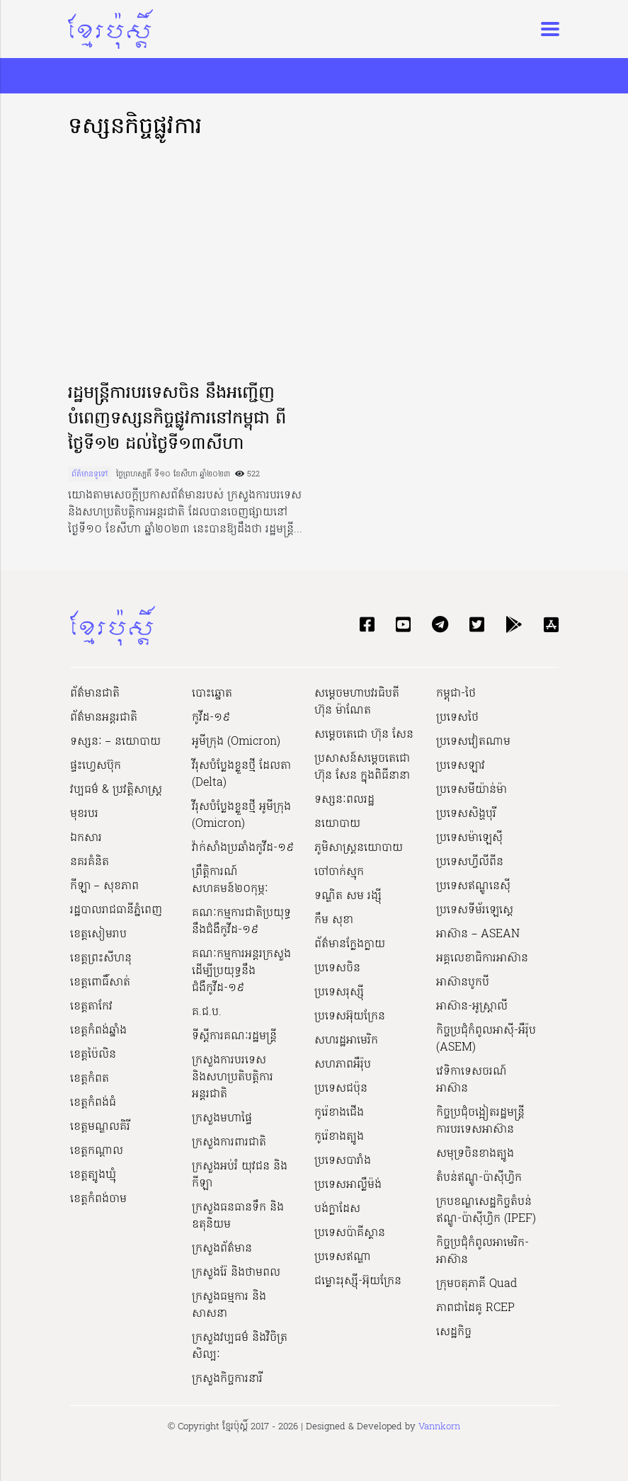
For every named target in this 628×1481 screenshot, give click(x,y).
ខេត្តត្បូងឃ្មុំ (93, 1175)
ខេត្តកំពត (89, 1078)
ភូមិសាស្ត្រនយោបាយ (358, 848)
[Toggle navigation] (546, 29)
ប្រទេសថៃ (457, 717)
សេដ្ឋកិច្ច (454, 1332)
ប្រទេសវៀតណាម (473, 741)
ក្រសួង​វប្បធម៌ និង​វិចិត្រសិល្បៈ (239, 1346)
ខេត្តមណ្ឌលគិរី (100, 1127)
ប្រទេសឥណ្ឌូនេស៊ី (473, 886)
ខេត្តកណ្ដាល (96, 1151)
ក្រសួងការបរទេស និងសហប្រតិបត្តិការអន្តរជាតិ (232, 1077)
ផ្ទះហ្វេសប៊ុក (95, 765)
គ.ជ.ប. (207, 1012)
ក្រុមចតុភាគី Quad (476, 1284)
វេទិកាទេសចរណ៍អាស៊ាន (471, 1080)
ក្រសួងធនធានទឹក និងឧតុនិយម (238, 1216)
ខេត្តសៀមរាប (98, 934)
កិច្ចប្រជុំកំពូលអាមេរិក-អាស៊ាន (482, 1252)
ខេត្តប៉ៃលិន (93, 1054)
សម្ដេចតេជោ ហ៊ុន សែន (363, 734)
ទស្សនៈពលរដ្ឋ (344, 799)
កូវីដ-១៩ (211, 717)
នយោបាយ (337, 824)
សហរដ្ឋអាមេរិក (346, 1040)
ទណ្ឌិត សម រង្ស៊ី (348, 896)
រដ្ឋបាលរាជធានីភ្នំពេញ (116, 910)
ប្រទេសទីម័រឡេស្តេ (474, 910)
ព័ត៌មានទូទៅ (90, 474)
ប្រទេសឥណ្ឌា (342, 1257)
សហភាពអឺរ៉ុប (342, 1064)
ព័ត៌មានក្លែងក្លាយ (349, 944)
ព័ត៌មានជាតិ (95, 693)
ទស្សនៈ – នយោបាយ (115, 741)
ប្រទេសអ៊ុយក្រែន (349, 1016)
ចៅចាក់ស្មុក (339, 872)
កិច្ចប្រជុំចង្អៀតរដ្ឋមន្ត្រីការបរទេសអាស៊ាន (480, 1121)
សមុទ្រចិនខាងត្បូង (475, 1153)
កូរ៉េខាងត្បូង (339, 1136)
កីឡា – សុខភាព (104, 886)
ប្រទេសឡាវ (460, 765)
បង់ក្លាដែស (337, 1209)
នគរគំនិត (89, 862)
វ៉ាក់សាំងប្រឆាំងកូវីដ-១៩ (243, 848)
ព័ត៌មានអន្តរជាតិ (103, 717)
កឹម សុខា (333, 920)
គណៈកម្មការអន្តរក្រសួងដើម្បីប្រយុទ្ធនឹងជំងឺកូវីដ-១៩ (241, 971)
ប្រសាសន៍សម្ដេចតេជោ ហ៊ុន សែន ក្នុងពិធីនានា (362, 767)
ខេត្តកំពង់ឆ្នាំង (98, 1030)
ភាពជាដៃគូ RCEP (475, 1308)
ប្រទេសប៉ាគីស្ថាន (349, 1233)
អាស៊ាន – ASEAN (478, 934)
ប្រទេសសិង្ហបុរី (466, 814)
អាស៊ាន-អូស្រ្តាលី (472, 1006)
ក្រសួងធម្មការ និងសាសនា (229, 1305)
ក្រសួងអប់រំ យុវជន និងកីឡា (239, 1175)
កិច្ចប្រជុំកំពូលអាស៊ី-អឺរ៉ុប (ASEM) (486, 1039)
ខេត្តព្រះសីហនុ (101, 958)
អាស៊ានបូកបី (462, 982)
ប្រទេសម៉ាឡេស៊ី (469, 838)
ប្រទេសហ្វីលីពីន (469, 862)
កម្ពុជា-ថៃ (456, 693)
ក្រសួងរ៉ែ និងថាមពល (236, 1272)
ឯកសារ (86, 838)
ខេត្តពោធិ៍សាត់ (100, 982)
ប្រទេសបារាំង (342, 1161)
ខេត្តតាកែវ (91, 1006)
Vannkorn (439, 1427)
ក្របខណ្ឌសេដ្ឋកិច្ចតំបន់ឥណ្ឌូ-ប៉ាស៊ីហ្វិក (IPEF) (486, 1211)
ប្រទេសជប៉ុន (340, 1088)
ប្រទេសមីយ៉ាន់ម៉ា (471, 790)
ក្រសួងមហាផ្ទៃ (222, 1118)
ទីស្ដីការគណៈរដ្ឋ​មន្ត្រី (234, 1036)
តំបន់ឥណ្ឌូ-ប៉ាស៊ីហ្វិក (479, 1178)
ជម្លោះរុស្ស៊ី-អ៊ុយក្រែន (357, 1281)
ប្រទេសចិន (337, 968)
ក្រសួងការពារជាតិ (229, 1142)
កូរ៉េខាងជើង (339, 1112)
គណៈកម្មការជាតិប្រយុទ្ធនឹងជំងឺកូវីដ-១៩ (241, 922)
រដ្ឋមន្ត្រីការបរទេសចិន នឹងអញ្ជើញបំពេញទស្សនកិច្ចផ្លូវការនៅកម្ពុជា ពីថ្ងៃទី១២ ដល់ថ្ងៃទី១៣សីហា (177, 419)
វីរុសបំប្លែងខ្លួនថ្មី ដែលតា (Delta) (241, 774)
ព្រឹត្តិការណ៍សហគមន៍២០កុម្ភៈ (230, 881)
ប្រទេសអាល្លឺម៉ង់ (348, 1185)
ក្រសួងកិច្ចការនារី (227, 1379)
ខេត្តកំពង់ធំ (93, 1102)
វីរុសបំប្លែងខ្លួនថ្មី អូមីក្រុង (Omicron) (241, 816)
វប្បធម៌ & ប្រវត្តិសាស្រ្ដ (116, 790)
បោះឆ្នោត (212, 693)
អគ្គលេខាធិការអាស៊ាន (482, 958)
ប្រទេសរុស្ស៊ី (339, 992)
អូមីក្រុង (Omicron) (236, 741)
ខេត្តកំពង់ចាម (98, 1199)
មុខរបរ (84, 814)
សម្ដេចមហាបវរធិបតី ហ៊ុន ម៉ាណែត (356, 702)
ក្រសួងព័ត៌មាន (222, 1248)
